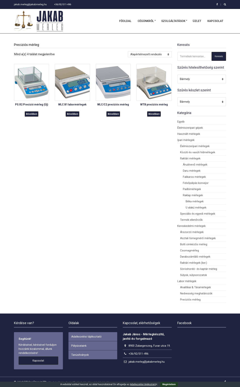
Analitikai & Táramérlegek (195, 287)
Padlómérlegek (192, 189)
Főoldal (125, 21)
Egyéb (181, 121)
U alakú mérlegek (196, 207)
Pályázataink (79, 345)
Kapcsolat (215, 21)
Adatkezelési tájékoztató (86, 336)
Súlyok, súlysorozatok (193, 275)
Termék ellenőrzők (191, 219)
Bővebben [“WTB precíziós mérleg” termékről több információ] (153, 114)
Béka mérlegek (195, 201)
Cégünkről (146, 21)
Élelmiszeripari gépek (190, 127)
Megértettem (169, 384)
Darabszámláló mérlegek (195, 256)
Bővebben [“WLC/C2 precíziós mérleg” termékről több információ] (113, 114)
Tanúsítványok (80, 355)
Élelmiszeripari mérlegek (194, 146)
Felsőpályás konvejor (196, 183)
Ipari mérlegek (185, 140)
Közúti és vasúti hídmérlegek (197, 152)
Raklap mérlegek (193, 195)
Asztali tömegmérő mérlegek (198, 238)
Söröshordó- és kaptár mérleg (198, 269)
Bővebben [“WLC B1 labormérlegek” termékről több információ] (72, 114)
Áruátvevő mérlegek (195, 164)
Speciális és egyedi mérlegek (197, 213)
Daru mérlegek (191, 170)
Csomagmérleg (189, 250)
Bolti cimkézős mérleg (193, 244)
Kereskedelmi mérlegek (191, 226)
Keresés (219, 56)
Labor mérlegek (186, 281)
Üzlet (197, 21)
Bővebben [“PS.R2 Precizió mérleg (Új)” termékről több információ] (31, 114)
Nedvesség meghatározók (196, 293)
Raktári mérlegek (190, 158)
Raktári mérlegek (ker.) (193, 262)
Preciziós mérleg (190, 299)
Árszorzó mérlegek (192, 232)
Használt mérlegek (188, 134)
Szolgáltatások (173, 21)
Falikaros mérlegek (194, 177)
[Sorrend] (150, 54)
